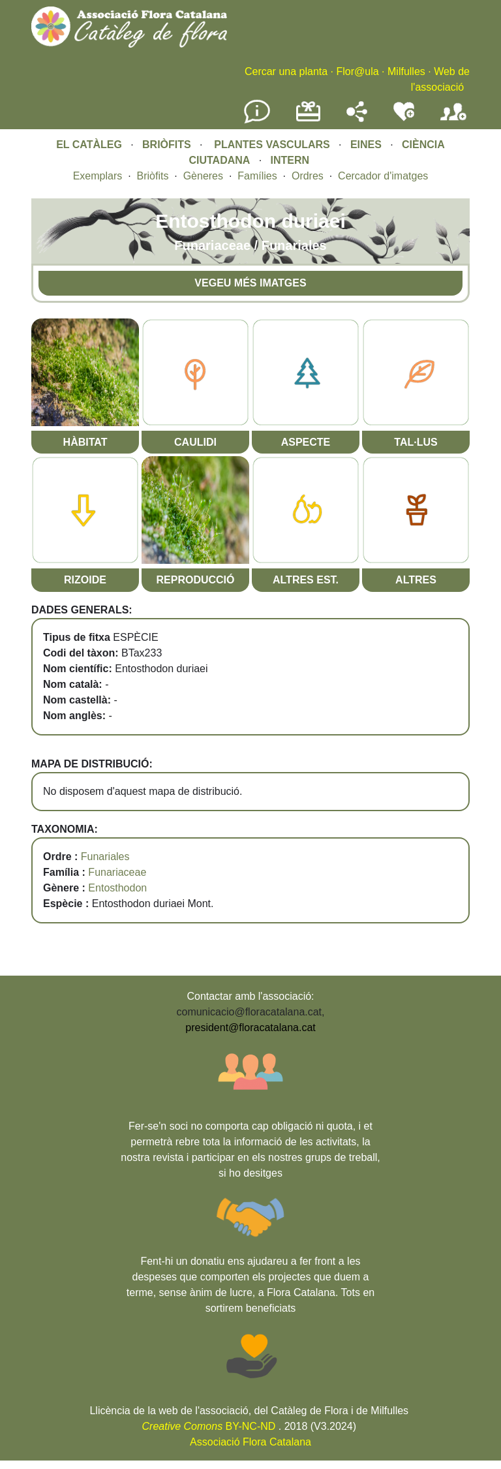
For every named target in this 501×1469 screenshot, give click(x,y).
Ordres (308, 175)
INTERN (290, 160)
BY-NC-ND (209, 1426)
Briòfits (153, 175)
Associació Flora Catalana (250, 1441)
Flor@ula (357, 71)
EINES (366, 144)
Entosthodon (117, 887)
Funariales (105, 856)
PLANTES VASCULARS (272, 144)
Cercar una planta (286, 71)
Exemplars (98, 175)
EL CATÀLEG (89, 144)
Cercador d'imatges (383, 175)
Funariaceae (117, 872)
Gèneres (203, 175)
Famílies (257, 175)
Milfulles (406, 71)
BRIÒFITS (168, 144)
